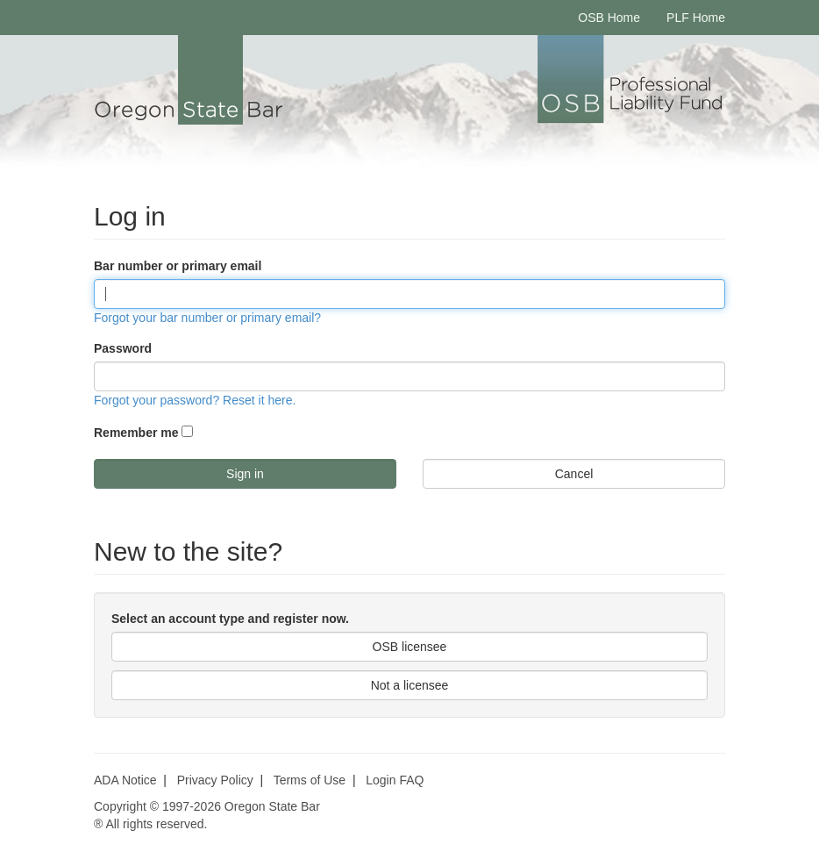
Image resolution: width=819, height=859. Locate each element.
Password (123, 348)
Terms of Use (309, 780)
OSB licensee (410, 647)
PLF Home (695, 18)
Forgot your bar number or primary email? (207, 318)
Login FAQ (395, 780)
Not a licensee (410, 685)
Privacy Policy (215, 780)
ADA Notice (125, 780)
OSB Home (609, 18)
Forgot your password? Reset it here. (195, 400)
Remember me (136, 433)
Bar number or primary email (177, 266)
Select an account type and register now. (230, 619)
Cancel (574, 474)
